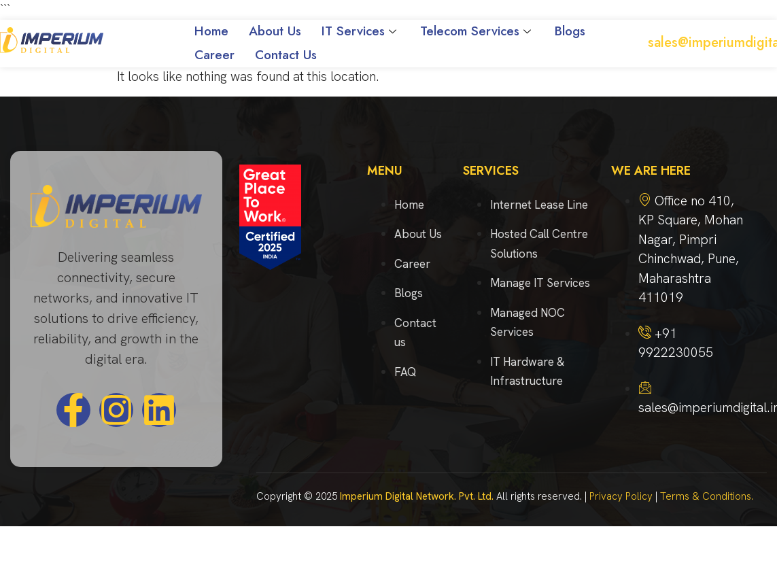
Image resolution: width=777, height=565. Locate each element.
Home (211, 31)
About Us (275, 31)
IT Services (361, 31)
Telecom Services (477, 31)
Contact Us (286, 55)
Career (214, 55)
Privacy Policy (621, 496)
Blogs (570, 31)
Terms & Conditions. (706, 496)
